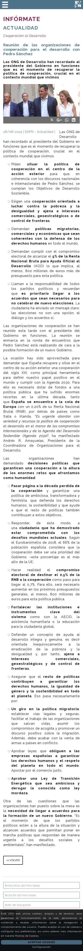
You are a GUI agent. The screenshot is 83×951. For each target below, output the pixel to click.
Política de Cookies (27, 935)
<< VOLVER (13, 860)
